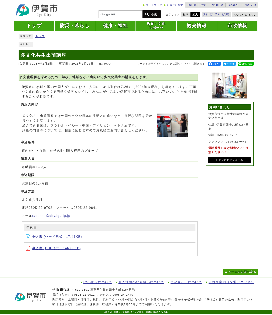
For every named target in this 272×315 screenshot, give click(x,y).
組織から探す (175, 5)
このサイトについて (186, 282)
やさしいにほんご (245, 14)
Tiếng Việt (249, 5)
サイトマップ (154, 5)
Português (217, 5)
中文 (203, 5)
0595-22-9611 (84, 294)
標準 (185, 14)
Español (232, 5)
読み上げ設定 (222, 14)
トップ (40, 36)
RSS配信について (97, 282)
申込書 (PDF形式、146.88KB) (53, 248)
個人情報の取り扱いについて (141, 282)
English (192, 5)
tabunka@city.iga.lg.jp (51, 215)
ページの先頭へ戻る (242, 271)
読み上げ (207, 14)
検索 (153, 14)
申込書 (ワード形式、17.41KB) (54, 236)
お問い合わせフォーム (229, 160)
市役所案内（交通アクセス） (231, 282)
